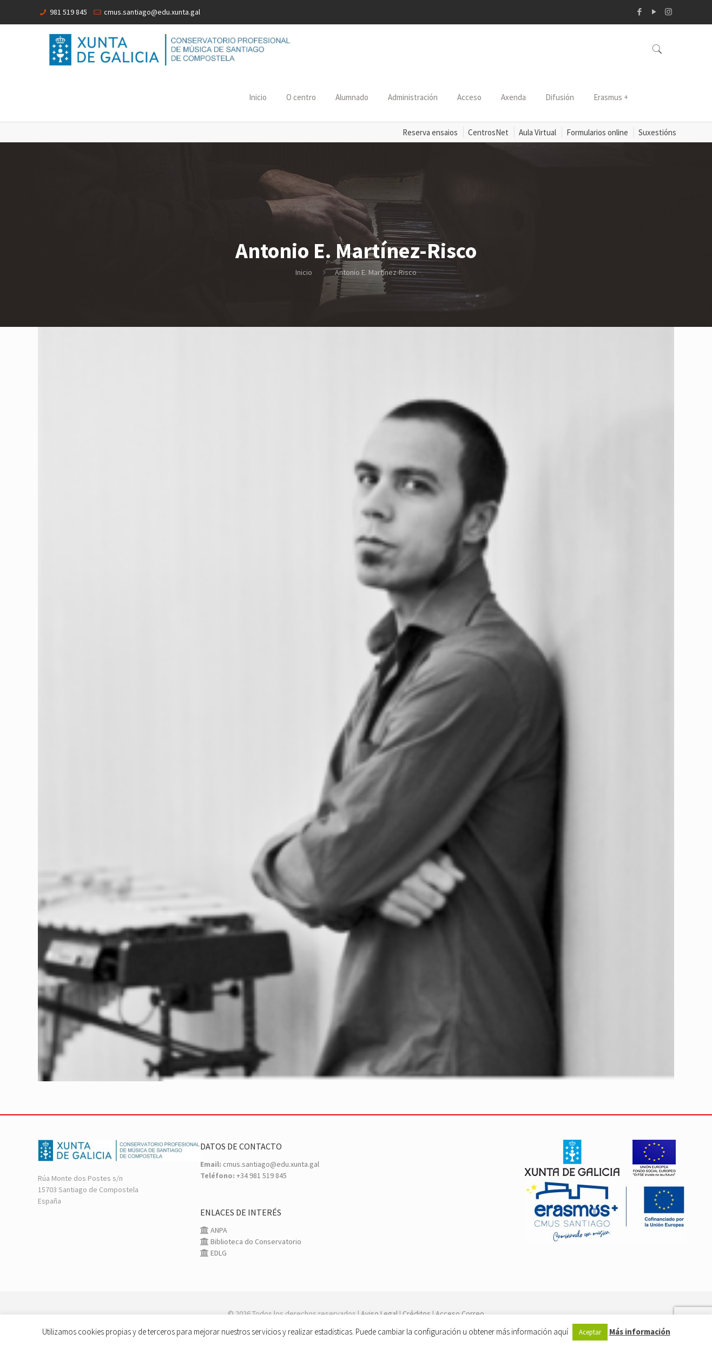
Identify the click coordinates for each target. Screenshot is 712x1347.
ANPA (218, 1230)
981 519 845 (68, 12)
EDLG (218, 1253)
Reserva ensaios (430, 132)
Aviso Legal (379, 1313)
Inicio (303, 272)
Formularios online (597, 132)
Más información (639, 1331)
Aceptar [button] (590, 1332)
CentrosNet (488, 132)
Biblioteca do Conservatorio (255, 1241)
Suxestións (657, 132)
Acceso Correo (460, 1313)
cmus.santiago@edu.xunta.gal (152, 12)
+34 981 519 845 (261, 1175)
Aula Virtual (537, 132)
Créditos (417, 1313)
